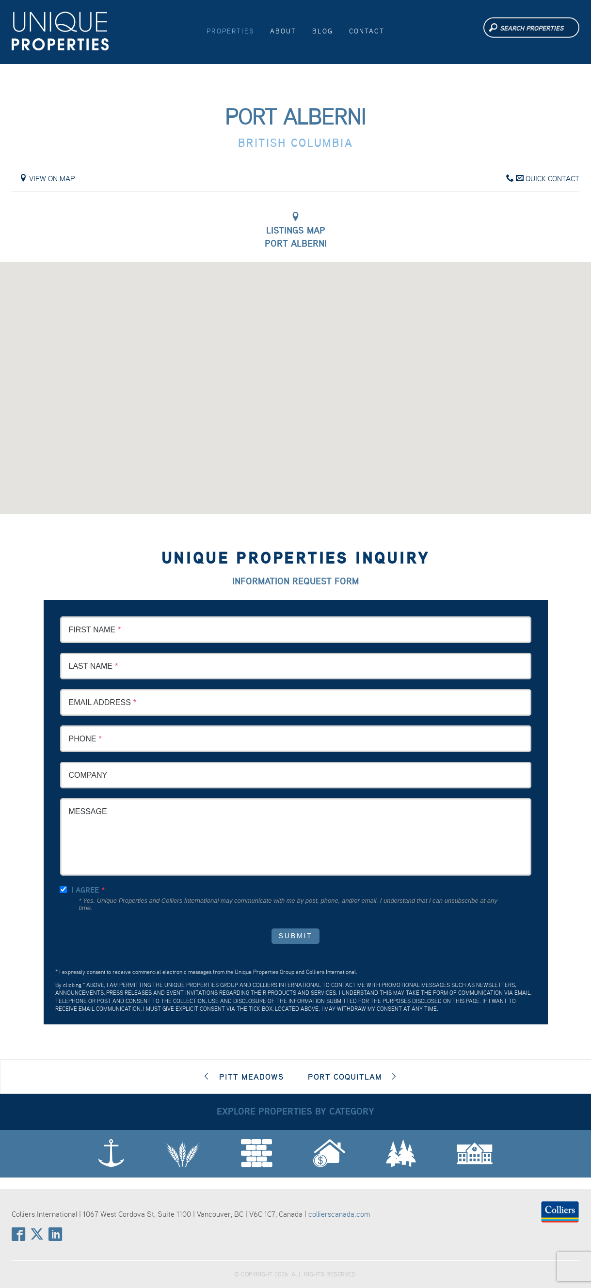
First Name (92, 630)
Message (88, 811)
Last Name (90, 666)
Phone (82, 739)
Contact (366, 30)
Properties (230, 30)
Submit (296, 936)
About (283, 30)
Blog (322, 30)
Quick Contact (542, 178)
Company (88, 775)
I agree (85, 890)
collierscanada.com (339, 1214)
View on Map (47, 178)
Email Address (100, 702)
